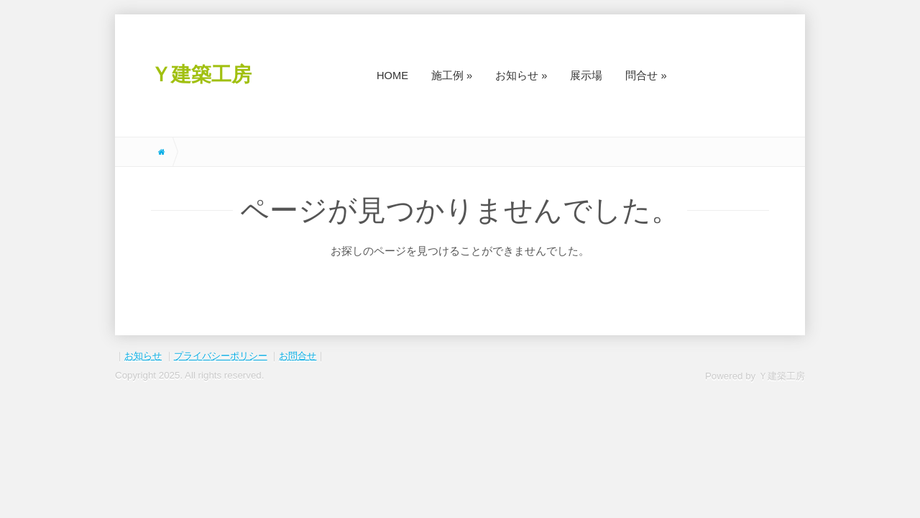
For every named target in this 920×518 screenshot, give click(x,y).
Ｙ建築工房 (201, 74)
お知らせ (143, 355)
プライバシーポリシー (220, 355)
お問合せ (297, 355)
